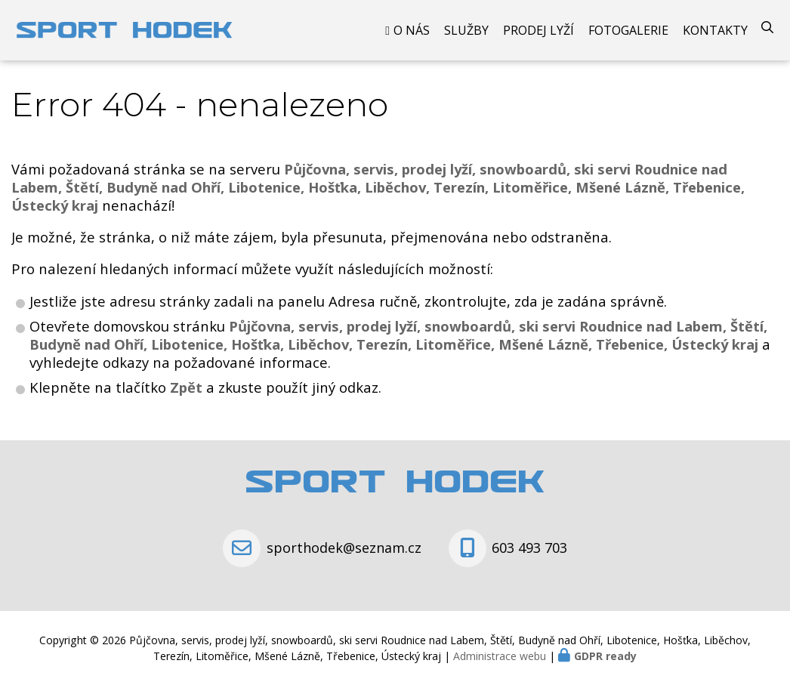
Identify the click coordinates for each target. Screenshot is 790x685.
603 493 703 (529, 547)
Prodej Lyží (538, 30)
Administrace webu (499, 656)
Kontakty (715, 30)
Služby (466, 30)
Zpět (186, 387)
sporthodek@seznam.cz (344, 547)
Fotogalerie (628, 30)
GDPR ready (605, 656)
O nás (411, 30)
